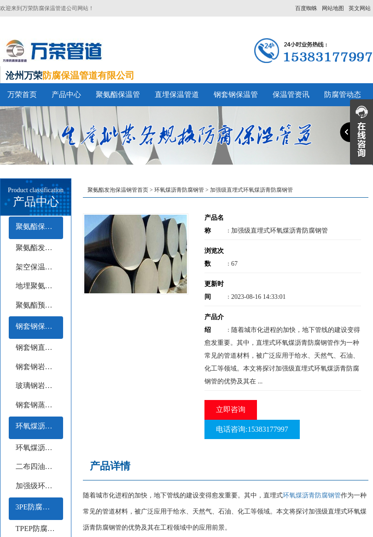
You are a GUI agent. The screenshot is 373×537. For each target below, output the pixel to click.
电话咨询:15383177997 (252, 429)
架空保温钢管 (38, 267)
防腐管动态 (342, 94)
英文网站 (360, 8)
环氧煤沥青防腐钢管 (39, 426)
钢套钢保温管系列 (39, 326)
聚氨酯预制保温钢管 (39, 305)
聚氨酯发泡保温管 (39, 247)
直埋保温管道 (177, 94)
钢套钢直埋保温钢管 (39, 347)
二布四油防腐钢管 (39, 466)
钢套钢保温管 (236, 94)
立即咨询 (230, 409)
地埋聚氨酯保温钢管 (39, 286)
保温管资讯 (291, 94)
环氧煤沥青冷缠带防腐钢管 (39, 447)
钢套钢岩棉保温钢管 (39, 367)
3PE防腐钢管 (37, 507)
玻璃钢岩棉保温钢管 (39, 385)
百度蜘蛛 (306, 8)
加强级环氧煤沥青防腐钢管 (39, 486)
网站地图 (333, 8)
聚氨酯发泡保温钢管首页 (117, 190)
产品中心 (66, 94)
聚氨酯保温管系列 (39, 226)
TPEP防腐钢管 (39, 528)
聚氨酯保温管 (118, 94)
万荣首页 (22, 94)
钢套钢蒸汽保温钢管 (39, 405)
